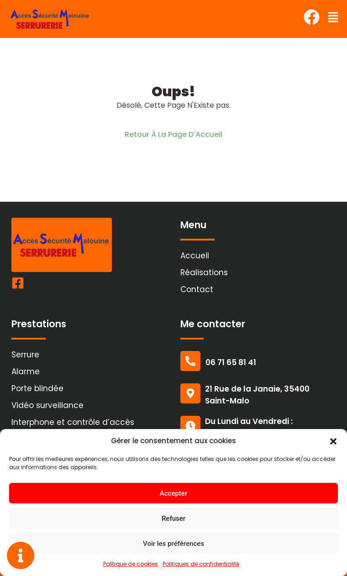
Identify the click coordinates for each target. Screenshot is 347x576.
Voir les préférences (173, 543)
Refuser (173, 518)
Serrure (25, 354)
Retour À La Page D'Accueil (173, 134)
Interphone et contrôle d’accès (72, 422)
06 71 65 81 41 (230, 362)
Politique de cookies (130, 564)
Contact (196, 289)
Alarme (25, 371)
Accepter (173, 493)
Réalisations (204, 272)
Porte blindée (37, 388)
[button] (333, 440)
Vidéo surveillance (47, 405)
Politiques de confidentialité (201, 564)
